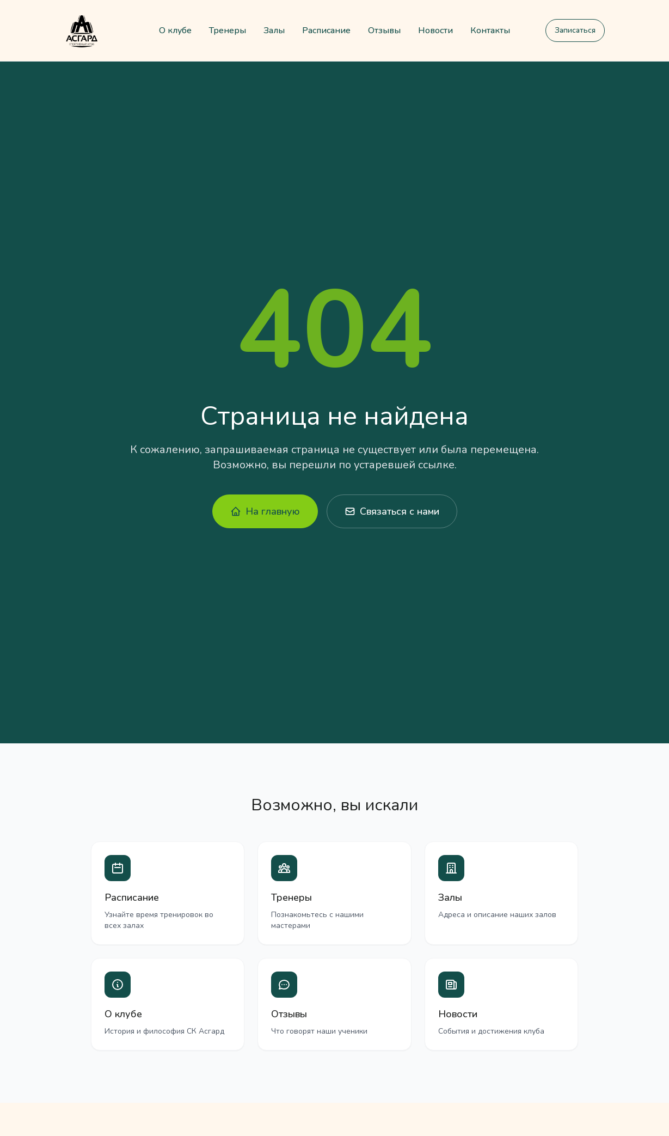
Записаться (575, 30)
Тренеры (227, 30)
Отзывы (384, 30)
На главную (265, 511)
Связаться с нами (392, 511)
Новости (435, 30)
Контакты (490, 30)
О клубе (175, 30)
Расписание (326, 30)
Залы (274, 30)
